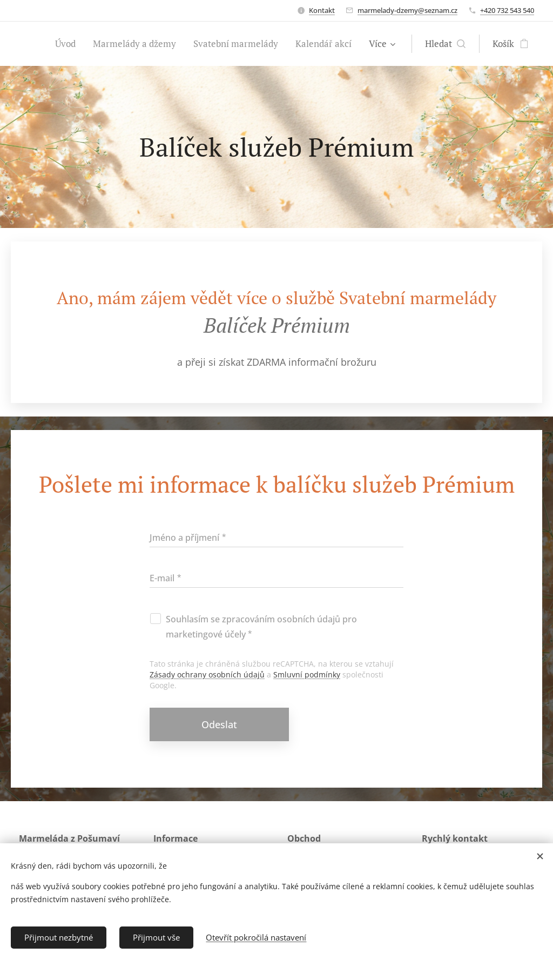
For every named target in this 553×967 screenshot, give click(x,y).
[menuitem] (68, 43)
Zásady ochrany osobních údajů (207, 674)
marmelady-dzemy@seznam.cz (407, 10)
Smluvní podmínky (306, 674)
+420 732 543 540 (507, 10)
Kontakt (322, 10)
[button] (445, 43)
